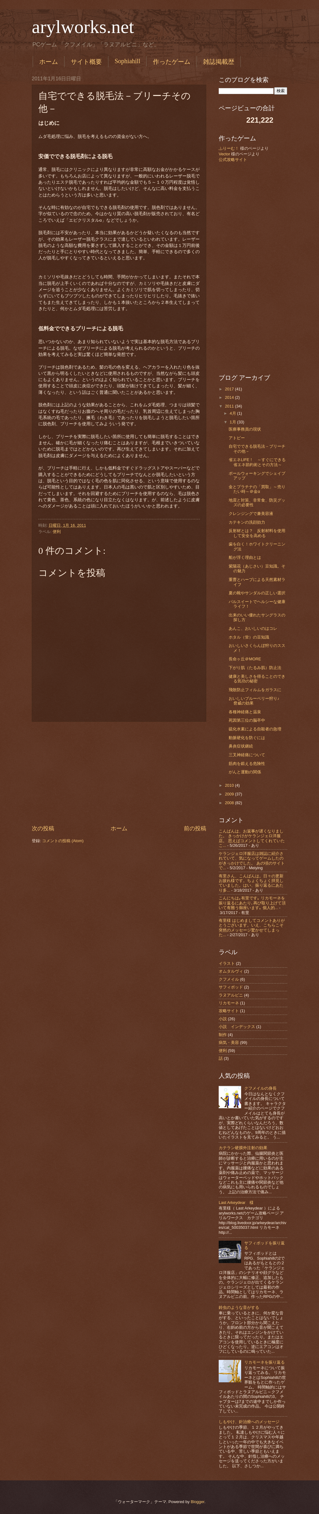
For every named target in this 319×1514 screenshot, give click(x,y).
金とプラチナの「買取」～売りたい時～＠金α (257, 489)
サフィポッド (231, 987)
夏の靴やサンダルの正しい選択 (257, 593)
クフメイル (229, 979)
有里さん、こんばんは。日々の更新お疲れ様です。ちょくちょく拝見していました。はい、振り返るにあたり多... (251, 883)
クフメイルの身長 (260, 1088)
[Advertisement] (119, 773)
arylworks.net (83, 27)
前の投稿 (195, 828)
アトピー (237, 438)
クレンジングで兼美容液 (251, 513)
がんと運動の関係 (245, 772)
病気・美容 (229, 1042)
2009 (230, 794)
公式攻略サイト (233, 159)
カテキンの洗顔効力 (247, 522)
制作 (223, 1034)
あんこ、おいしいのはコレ (253, 628)
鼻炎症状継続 (241, 746)
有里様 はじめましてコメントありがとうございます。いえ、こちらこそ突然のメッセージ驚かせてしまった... (252, 927)
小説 (223, 1018)
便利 (57, 531)
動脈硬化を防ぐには (247, 737)
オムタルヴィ (231, 971)
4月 (233, 413)
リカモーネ (229, 1003)
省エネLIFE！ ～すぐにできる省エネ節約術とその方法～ (257, 462)
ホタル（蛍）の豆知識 (249, 637)
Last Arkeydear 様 (236, 1202)
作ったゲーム (171, 61)
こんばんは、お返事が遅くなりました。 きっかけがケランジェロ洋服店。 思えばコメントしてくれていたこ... (252, 838)
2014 (230, 397)
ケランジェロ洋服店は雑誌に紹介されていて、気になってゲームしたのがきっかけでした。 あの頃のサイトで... (252, 860)
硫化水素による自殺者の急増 (255, 729)
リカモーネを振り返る (264, 1362)
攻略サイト (229, 1010)
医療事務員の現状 (245, 429)
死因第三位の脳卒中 (247, 720)
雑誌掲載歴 (218, 61)
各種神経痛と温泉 (245, 712)
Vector (224, 154)
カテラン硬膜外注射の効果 (243, 1147)
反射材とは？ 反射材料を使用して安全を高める (257, 533)
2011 (230, 406)
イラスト (227, 963)
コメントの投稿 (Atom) (62, 840)
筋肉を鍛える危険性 (247, 763)
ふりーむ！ (229, 148)
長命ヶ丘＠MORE (245, 659)
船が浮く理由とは (245, 557)
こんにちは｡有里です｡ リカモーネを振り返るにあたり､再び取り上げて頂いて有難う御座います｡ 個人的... (252, 903)
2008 (230, 802)
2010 (230, 785)
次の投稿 (43, 828)
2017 (230, 389)
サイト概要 (86, 61)
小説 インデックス (237, 1026)
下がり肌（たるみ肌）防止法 (255, 667)
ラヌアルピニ (231, 995)
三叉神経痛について (247, 754)
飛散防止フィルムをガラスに (255, 689)
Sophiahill (127, 61)
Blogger (197, 1501)
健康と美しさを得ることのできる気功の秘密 (257, 678)
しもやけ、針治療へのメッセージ (249, 1421)
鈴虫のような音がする (239, 1307)
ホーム (48, 61)
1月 (233, 422)
